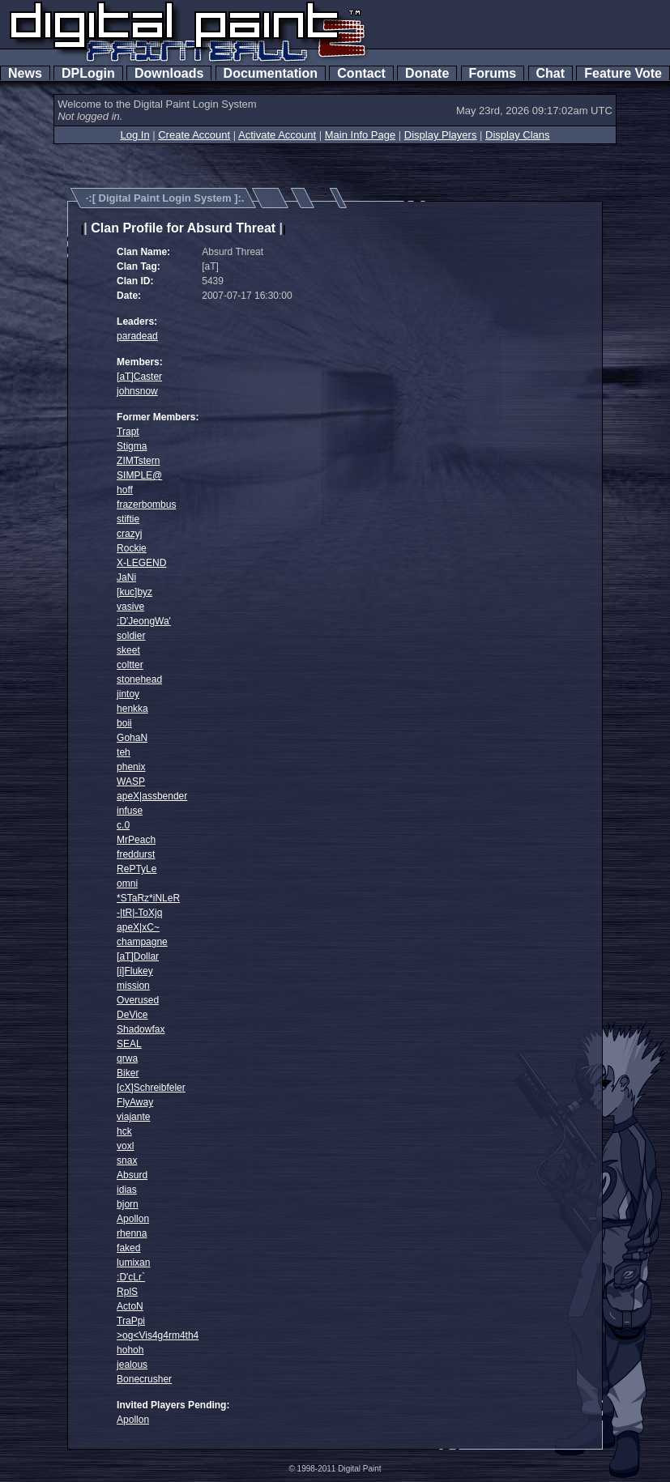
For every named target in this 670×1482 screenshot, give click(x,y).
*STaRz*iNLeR (148, 898)
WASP (131, 781)
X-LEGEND (141, 563)
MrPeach (136, 839)
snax (127, 1160)
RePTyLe (136, 869)
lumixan (133, 1262)
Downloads (169, 73)
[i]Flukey (135, 971)
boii (124, 723)
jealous (132, 1364)
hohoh (130, 1350)
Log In (134, 135)
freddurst (136, 854)
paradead (137, 336)
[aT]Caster (139, 376)
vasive (130, 606)
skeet (128, 650)
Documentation (270, 73)
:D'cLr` (131, 1277)
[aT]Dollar (138, 956)
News (25, 73)
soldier (131, 635)
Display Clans (517, 135)
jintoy (128, 694)
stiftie (128, 519)
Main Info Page (360, 135)
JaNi (126, 577)
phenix (131, 767)
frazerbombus (146, 504)
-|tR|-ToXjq (139, 912)
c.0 (123, 825)
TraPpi (131, 1321)
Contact (361, 73)
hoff (125, 490)
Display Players (440, 135)
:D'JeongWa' (144, 621)
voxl (125, 1146)
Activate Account (277, 135)
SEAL (129, 1044)
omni (127, 883)
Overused (138, 1000)
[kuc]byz (134, 592)
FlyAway (135, 1102)
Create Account (194, 135)
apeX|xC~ (138, 927)
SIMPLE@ (139, 475)
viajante (133, 1116)
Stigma (132, 446)
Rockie (132, 548)
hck (124, 1131)
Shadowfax (140, 1029)
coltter (130, 665)
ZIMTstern (138, 460)
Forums (492, 73)
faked (128, 1248)
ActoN (130, 1306)
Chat (550, 73)
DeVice (132, 1014)
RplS (127, 1291)
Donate (427, 73)
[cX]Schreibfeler (151, 1087)
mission (133, 985)
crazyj (129, 533)
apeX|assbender (152, 796)
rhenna (132, 1233)
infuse (130, 810)
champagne (142, 942)
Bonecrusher (144, 1379)
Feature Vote (623, 73)
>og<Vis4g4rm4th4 (157, 1335)
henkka (132, 708)
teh (123, 752)
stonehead (139, 679)
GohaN (132, 737)
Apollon (133, 1218)
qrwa (127, 1058)
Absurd (132, 1175)
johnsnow (137, 391)
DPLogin (88, 73)
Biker (128, 1073)
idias (127, 1189)
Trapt (128, 431)
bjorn (128, 1204)
